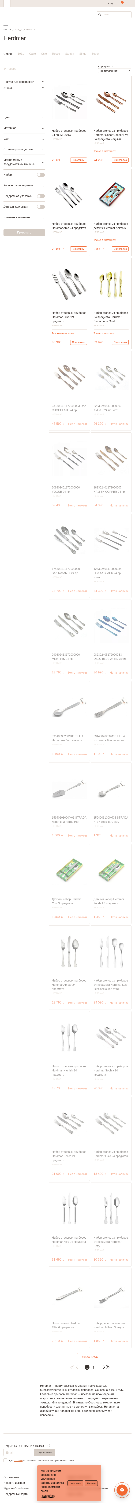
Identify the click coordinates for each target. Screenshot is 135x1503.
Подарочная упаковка (22, 196)
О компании (11, 1477)
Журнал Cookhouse (16, 1488)
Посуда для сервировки (18, 81)
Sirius (82, 53)
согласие (18, 1460)
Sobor (95, 53)
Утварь (8, 87)
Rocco (56, 53)
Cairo (32, 53)
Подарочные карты (15, 1494)
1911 (21, 53)
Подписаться (45, 1452)
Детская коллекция (22, 207)
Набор (22, 175)
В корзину (78, 160)
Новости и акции (14, 1482)
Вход (110, 3)
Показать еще (90, 1356)
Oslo (44, 53)
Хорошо (91, 1483)
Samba (69, 53)
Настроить (75, 1483)
